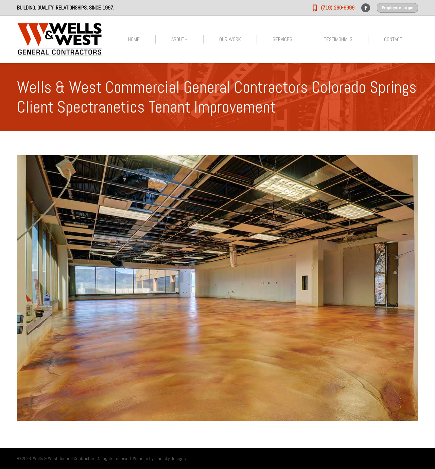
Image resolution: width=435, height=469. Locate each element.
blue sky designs (170, 459)
